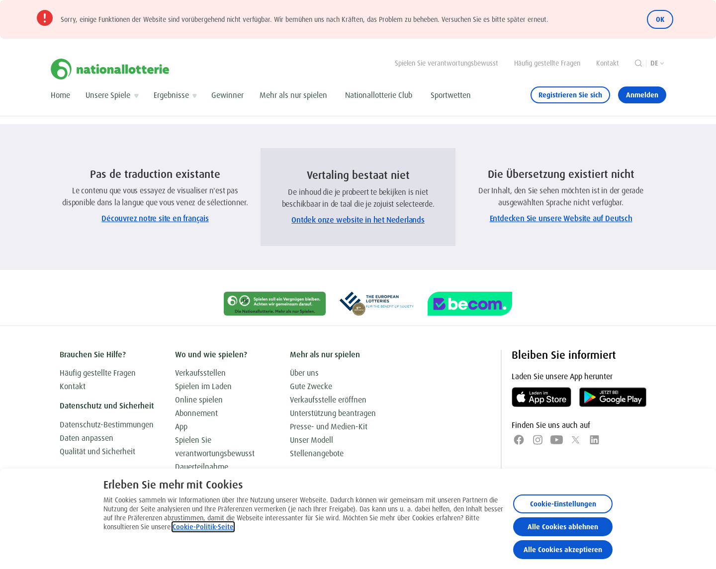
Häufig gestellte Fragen (547, 63)
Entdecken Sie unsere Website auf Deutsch (561, 218)
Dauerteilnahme (201, 467)
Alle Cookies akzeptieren (563, 549)
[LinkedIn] (594, 440)
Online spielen (199, 400)
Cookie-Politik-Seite (203, 526)
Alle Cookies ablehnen (563, 526)
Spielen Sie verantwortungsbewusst (446, 63)
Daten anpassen (86, 438)
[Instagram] (538, 440)
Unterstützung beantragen (333, 413)
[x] (575, 440)
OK (660, 19)
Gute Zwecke (311, 386)
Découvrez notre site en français (155, 218)
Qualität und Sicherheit (97, 451)
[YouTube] (556, 440)
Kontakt (607, 63)
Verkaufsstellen (200, 373)
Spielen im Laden (203, 386)
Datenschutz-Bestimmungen (107, 424)
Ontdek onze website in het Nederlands (358, 220)
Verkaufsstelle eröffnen (328, 400)
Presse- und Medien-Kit (328, 426)
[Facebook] (519, 440)
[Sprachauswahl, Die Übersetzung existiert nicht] (658, 63)
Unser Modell (311, 440)
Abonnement (196, 413)
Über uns (304, 373)
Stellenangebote (317, 453)
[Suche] (638, 63)
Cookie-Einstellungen (563, 503)
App (181, 426)
